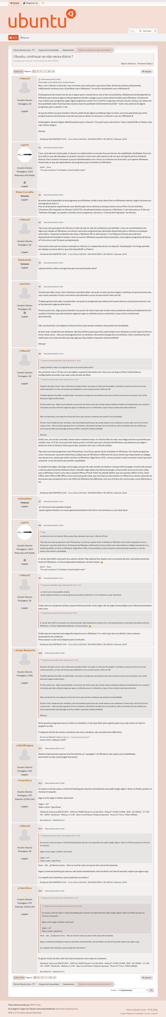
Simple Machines (34, 1012)
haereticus (26, 780)
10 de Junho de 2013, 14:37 (54, 891)
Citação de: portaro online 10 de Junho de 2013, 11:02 (60, 379)
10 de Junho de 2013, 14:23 (54, 829)
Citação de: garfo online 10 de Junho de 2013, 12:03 (59, 613)
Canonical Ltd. (71, 1008)
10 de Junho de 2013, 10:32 (53, 222)
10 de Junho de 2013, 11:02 (53, 287)
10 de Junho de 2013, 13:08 (54, 653)
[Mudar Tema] (43, 3)
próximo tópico (145, 63)
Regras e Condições (135, 1013)
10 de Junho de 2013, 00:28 (53, 147)
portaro (25, 283)
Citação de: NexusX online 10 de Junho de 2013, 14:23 (60, 898)
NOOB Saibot (25, 745)
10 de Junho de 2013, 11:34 (53, 354)
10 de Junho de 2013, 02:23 (53, 195)
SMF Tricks (36, 1004)
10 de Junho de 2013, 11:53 (53, 501)
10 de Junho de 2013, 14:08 (54, 783)
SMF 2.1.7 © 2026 (16, 1012)
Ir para (113, 990)
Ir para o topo (19, 977)
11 (49, 71)
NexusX (25, 78)
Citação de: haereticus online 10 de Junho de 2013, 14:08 (61, 836)
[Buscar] (140, 31)
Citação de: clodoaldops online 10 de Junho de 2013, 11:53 (61, 585)
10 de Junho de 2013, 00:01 (51, 79)
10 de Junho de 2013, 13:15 (54, 748)
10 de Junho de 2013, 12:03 (53, 525)
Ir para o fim (18, 71)
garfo (26, 144)
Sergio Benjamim (25, 650)
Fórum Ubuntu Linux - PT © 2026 (142, 1009)
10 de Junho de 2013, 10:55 (53, 263)
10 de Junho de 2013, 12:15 (53, 578)
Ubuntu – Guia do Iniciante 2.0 (75, 737)
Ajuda (123, 1013)
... (45, 71)
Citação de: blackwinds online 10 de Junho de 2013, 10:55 (61, 361)
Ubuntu (59, 1008)
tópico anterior (128, 63)
